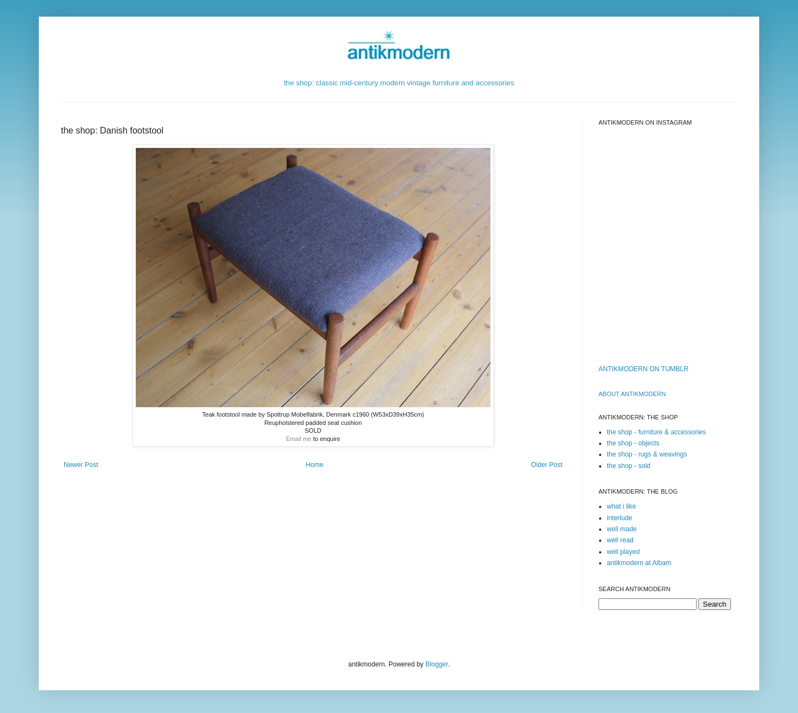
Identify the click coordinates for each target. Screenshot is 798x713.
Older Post (546, 465)
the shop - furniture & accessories (656, 432)
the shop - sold (629, 466)
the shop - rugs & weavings (647, 454)
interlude (619, 518)
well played (623, 552)
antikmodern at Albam (639, 563)
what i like (621, 506)
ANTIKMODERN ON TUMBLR (643, 369)
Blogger (437, 664)
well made (622, 529)
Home (315, 465)
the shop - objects (633, 443)
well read (620, 540)
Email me (298, 438)
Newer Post (81, 465)
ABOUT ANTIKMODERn (632, 394)
